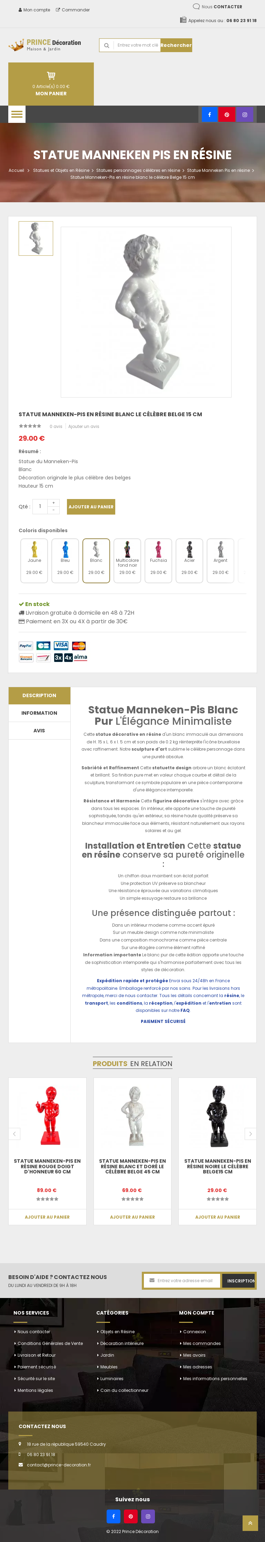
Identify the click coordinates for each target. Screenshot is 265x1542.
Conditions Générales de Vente (50, 1343)
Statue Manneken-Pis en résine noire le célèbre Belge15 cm (217, 1166)
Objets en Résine (117, 1332)
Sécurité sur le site (36, 1379)
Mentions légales (35, 1390)
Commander (73, 10)
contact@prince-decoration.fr (59, 1465)
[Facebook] (209, 114)
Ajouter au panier (91, 507)
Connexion (194, 1332)
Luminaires (112, 1379)
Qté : (24, 506)
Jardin (107, 1355)
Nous (222, 7)
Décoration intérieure (122, 1343)
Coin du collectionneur (124, 1390)
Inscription (241, 1281)
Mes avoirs (194, 1355)
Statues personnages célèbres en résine (138, 170)
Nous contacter (34, 1332)
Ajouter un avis (83, 426)
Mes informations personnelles (215, 1379)
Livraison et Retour (37, 1355)
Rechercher (176, 45)
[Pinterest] (226, 114)
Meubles (109, 1367)
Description (39, 695)
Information (39, 713)
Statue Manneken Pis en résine (218, 170)
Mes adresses (197, 1367)
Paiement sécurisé (37, 1367)
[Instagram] (244, 114)
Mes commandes (202, 1343)
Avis (39, 730)
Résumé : (30, 451)
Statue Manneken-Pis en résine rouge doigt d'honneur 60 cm (47, 1166)
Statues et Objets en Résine (61, 170)
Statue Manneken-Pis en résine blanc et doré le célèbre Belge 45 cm (132, 1166)
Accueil (16, 170)
